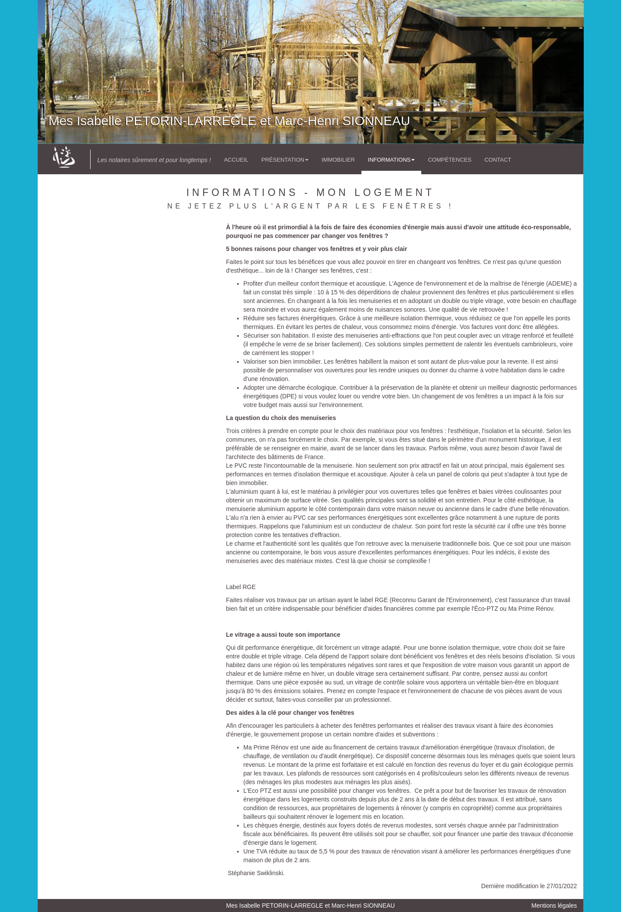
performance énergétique (279, 647)
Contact (497, 159)
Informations (391, 159)
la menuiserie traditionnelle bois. (448, 543)
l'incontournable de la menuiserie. (309, 465)
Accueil (236, 159)
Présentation (285, 159)
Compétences (449, 159)
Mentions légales (554, 905)
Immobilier (338, 159)
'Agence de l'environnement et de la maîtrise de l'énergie (469, 283)
